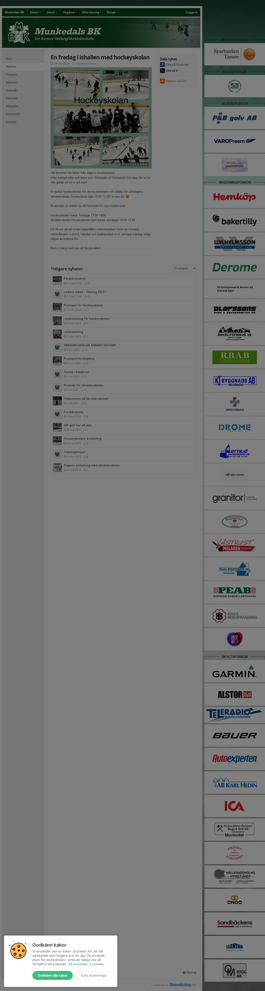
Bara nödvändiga (93, 975)
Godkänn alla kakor (52, 975)
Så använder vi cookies (86, 964)
